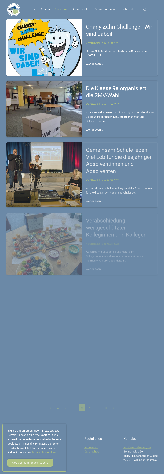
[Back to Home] (13, 9)
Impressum (91, 448)
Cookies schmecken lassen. (30, 462)
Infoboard (126, 9)
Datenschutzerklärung (45, 452)
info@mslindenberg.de (137, 448)
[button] (144, 9)
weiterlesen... (94, 63)
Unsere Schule (40, 9)
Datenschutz (91, 452)
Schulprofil (81, 9)
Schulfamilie (105, 9)
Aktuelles (61, 9)
